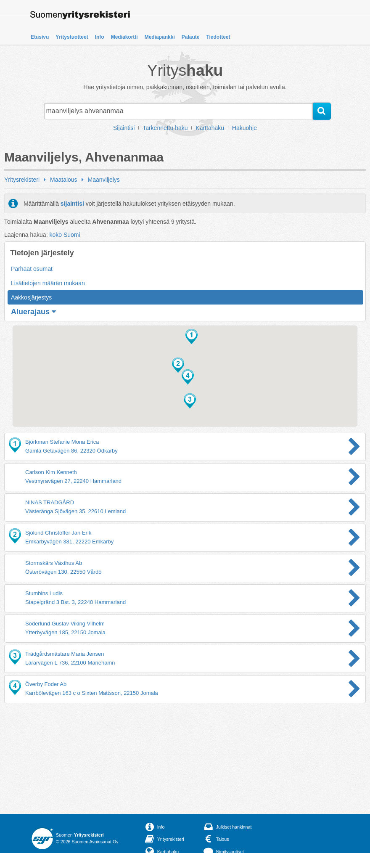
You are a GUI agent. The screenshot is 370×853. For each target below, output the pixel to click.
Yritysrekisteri (22, 179)
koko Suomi (64, 234)
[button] (191, 336)
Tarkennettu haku (165, 128)
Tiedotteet (218, 37)
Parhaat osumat (32, 268)
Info (99, 37)
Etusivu (40, 37)
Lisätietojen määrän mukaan (48, 283)
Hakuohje (244, 128)
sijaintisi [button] (72, 203)
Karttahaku (210, 128)
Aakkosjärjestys (31, 297)
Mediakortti (124, 37)
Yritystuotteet (72, 37)
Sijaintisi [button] (124, 128)
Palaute (191, 37)
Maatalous (63, 179)
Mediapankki (160, 37)
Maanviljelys (104, 179)
